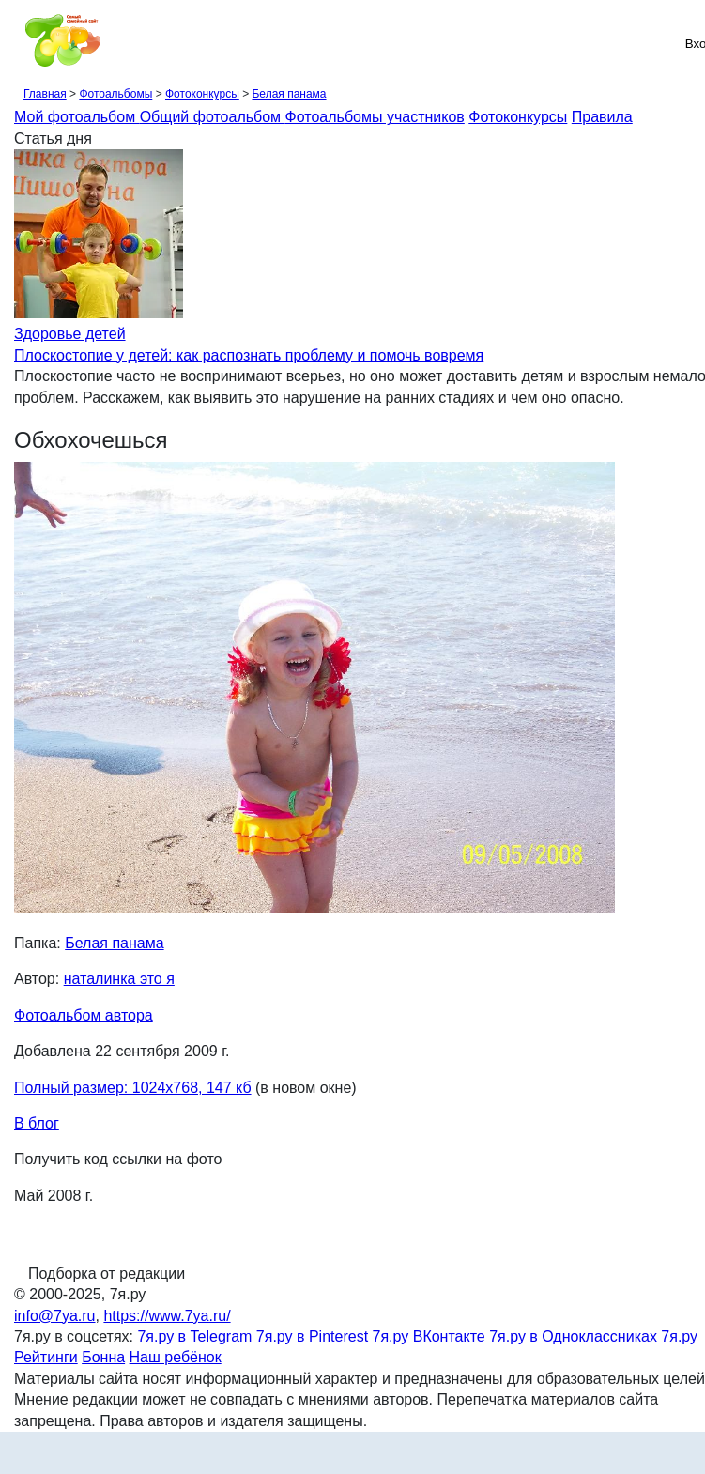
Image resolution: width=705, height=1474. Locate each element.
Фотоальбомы (115, 93)
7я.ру (679, 1336)
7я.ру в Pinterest (312, 1336)
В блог (36, 1123)
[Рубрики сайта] (19, 43)
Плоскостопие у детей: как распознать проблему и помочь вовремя (248, 355)
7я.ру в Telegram (194, 1336)
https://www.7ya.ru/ (166, 1316)
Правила (602, 117)
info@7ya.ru (55, 1316)
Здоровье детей (70, 334)
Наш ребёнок (176, 1357)
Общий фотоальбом (212, 117)
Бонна (103, 1357)
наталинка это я (119, 979)
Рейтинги (46, 1357)
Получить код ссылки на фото (118, 1159)
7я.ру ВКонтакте (429, 1336)
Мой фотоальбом (77, 117)
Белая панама (289, 93)
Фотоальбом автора (83, 1015)
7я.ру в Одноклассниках (573, 1336)
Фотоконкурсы (202, 93)
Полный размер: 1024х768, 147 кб (133, 1088)
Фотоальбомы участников (375, 117)
